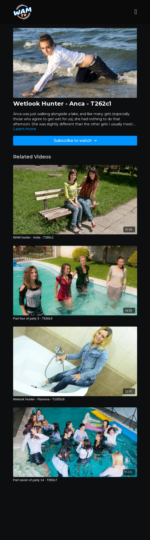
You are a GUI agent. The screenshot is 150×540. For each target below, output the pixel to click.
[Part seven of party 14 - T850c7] (75, 480)
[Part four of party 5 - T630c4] (75, 318)
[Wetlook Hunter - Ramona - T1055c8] (75, 399)
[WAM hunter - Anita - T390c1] (75, 237)
